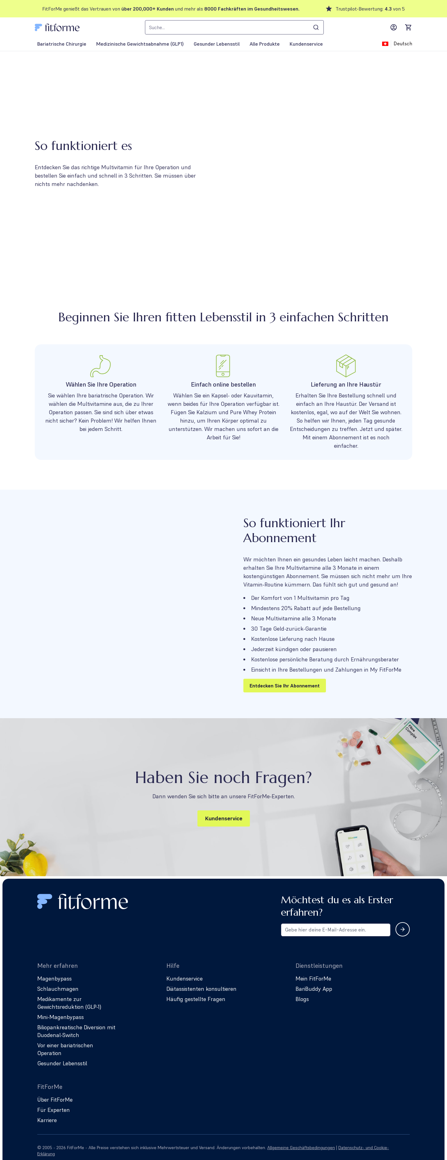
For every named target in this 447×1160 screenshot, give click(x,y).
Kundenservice (223, 818)
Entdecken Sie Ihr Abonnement (285, 685)
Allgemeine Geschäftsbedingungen (301, 1147)
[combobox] (234, 27)
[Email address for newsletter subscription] (336, 929)
